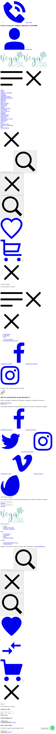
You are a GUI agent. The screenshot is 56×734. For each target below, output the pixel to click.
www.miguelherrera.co (40, 546)
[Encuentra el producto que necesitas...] (12, 604)
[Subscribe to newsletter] (3, 503)
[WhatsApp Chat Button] (52, 728)
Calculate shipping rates (6, 722)
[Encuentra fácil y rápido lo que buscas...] (12, 206)
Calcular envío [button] (4, 721)
